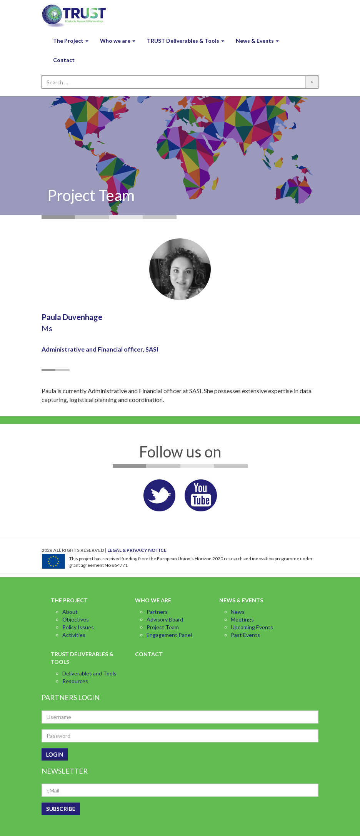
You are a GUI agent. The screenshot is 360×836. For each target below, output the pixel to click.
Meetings (242, 619)
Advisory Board (165, 619)
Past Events (245, 635)
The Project (70, 40)
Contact (64, 60)
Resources (75, 681)
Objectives (75, 619)
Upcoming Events (252, 627)
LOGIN (54, 754)
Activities (73, 635)
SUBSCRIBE (60, 808)
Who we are (117, 40)
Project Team (163, 627)
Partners (157, 611)
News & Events (257, 40)
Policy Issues (78, 627)
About (70, 611)
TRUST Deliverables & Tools (185, 40)
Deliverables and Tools (89, 673)
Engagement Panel (169, 635)
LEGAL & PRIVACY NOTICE (137, 550)
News (238, 611)
